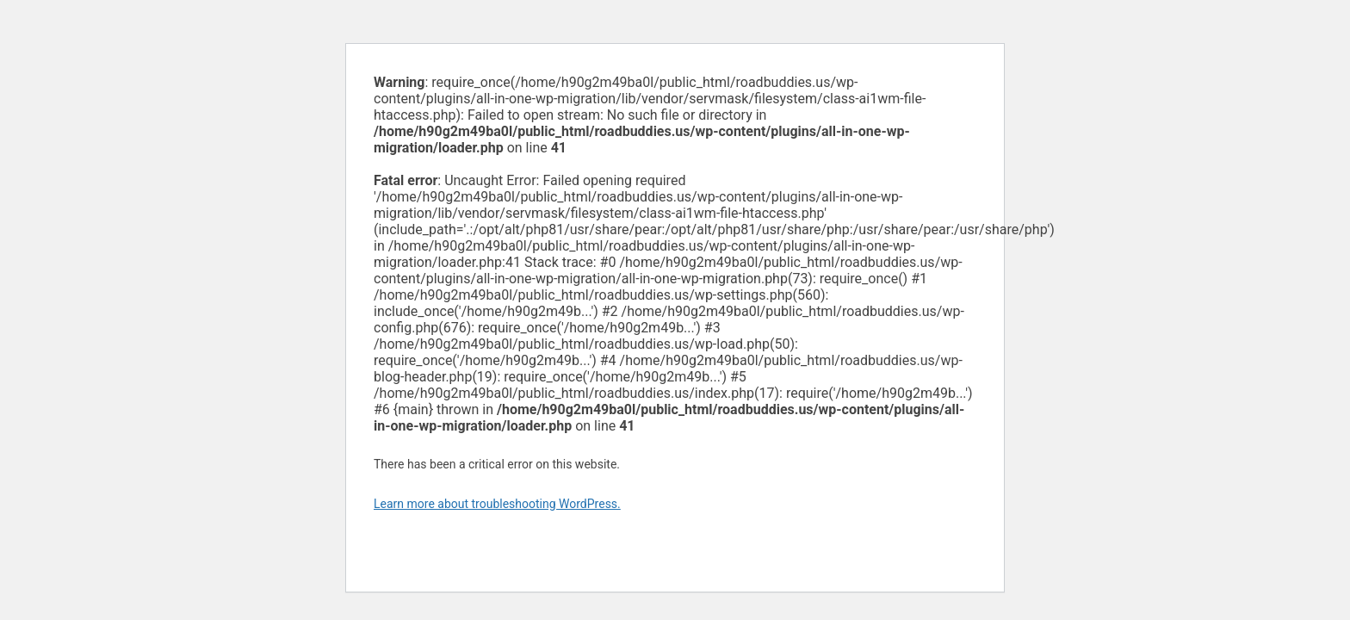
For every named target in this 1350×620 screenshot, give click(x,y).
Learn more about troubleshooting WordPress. (497, 504)
